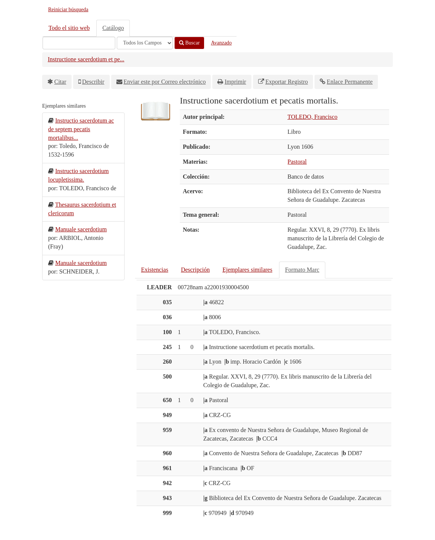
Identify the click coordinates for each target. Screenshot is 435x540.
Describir (93, 81)
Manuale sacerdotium (81, 229)
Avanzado (221, 43)
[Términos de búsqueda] (79, 43)
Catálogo (113, 28)
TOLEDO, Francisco (313, 117)
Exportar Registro (286, 81)
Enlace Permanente (350, 81)
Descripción (195, 269)
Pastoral (297, 161)
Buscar (189, 43)
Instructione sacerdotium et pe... (86, 59)
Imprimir (235, 81)
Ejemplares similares (247, 269)
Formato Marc (302, 269)
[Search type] (145, 43)
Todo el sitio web (69, 28)
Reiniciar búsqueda (68, 9)
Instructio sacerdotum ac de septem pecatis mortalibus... (81, 129)
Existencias (154, 269)
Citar (60, 81)
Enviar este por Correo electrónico (164, 81)
